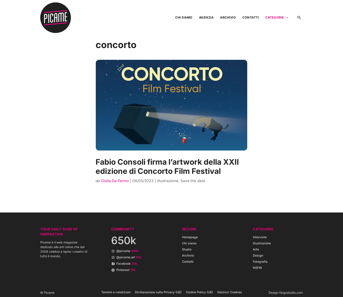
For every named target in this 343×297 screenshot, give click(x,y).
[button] (299, 17)
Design (258, 255)
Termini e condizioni (116, 292)
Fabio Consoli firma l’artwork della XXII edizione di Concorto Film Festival (167, 166)
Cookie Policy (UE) (199, 292)
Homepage (190, 237)
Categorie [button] (277, 17)
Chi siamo (183, 17)
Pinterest (125, 270)
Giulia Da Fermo (115, 181)
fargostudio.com (291, 292)
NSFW (257, 267)
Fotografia (260, 261)
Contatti (250, 17)
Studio (186, 249)
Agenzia (206, 17)
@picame (127, 251)
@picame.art (129, 257)
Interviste (260, 237)
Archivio (228, 17)
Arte (256, 249)
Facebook (126, 263)
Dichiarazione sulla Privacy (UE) (158, 292)
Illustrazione (167, 181)
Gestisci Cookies (229, 292)
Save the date (192, 181)
